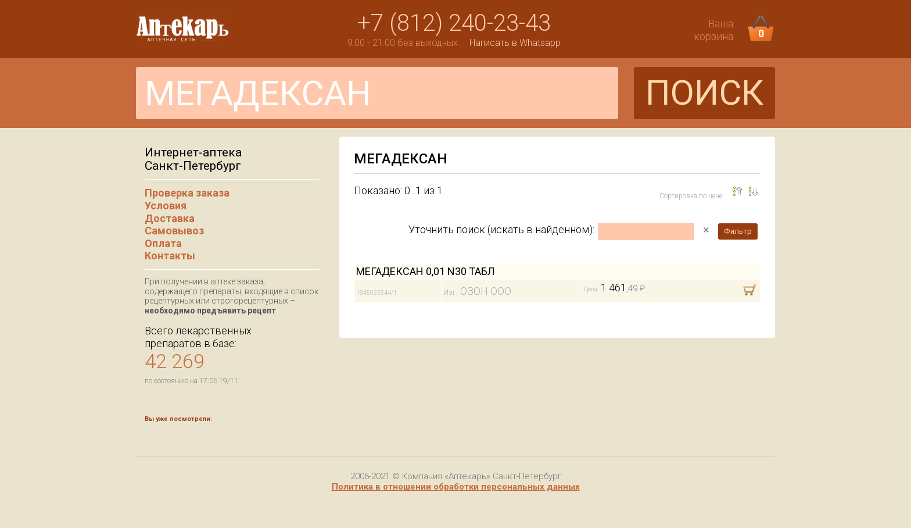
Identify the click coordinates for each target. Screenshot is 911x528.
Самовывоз (174, 230)
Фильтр (738, 231)
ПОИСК (704, 92)
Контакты (170, 255)
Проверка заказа (187, 193)
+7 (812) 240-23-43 (454, 23)
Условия (165, 205)
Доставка (170, 218)
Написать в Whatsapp (515, 42)
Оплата (163, 243)
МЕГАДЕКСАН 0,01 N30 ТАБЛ (425, 271)
